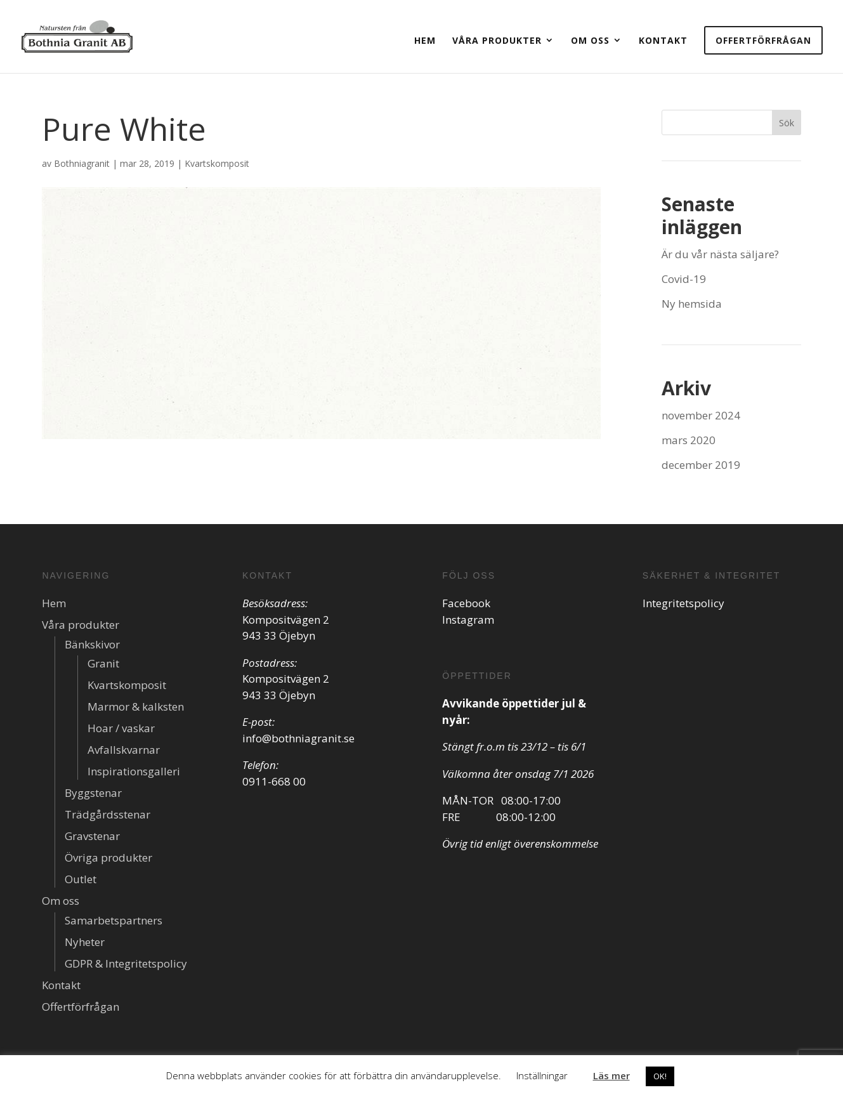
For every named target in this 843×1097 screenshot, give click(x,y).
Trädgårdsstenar (107, 814)
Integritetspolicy (683, 603)
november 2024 (701, 415)
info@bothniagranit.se (298, 738)
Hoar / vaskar (121, 728)
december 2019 (701, 464)
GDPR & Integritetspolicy (126, 963)
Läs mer (611, 1075)
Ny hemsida (692, 303)
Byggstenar (93, 792)
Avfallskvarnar (124, 749)
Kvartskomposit (217, 163)
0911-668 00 (274, 781)
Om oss (590, 40)
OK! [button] (660, 1076)
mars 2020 (689, 440)
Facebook (466, 603)
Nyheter (85, 942)
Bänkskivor (92, 644)
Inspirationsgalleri (134, 771)
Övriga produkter (108, 857)
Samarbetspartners (113, 920)
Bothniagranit (82, 163)
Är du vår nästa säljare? (720, 254)
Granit (103, 663)
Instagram (468, 619)
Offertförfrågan (763, 40)
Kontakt (663, 40)
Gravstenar (92, 836)
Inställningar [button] (542, 1075)
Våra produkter (497, 40)
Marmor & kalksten (136, 706)
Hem (425, 40)
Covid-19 (684, 279)
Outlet (80, 879)
